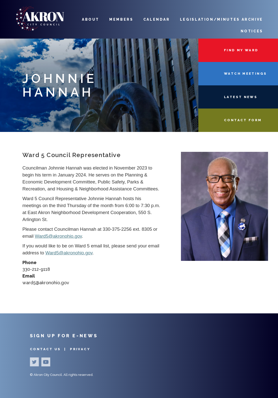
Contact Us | (48, 349)
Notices (252, 31)
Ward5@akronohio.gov (58, 236)
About (90, 19)
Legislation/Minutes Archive (221, 19)
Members (121, 19)
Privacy (80, 349)
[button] (224, 259)
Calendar (156, 19)
